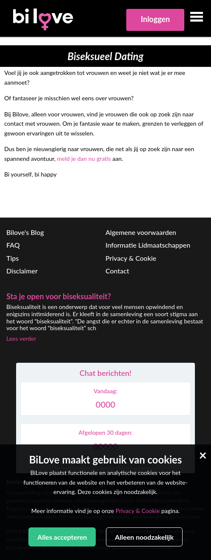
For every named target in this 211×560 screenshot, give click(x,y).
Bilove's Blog (25, 232)
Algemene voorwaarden (141, 232)
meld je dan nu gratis (84, 158)
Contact (117, 271)
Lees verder (21, 338)
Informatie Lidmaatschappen (148, 245)
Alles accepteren (62, 537)
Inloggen (155, 19)
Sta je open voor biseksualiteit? (58, 296)
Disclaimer (22, 271)
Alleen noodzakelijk (144, 537)
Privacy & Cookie (131, 258)
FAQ (13, 245)
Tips (12, 258)
